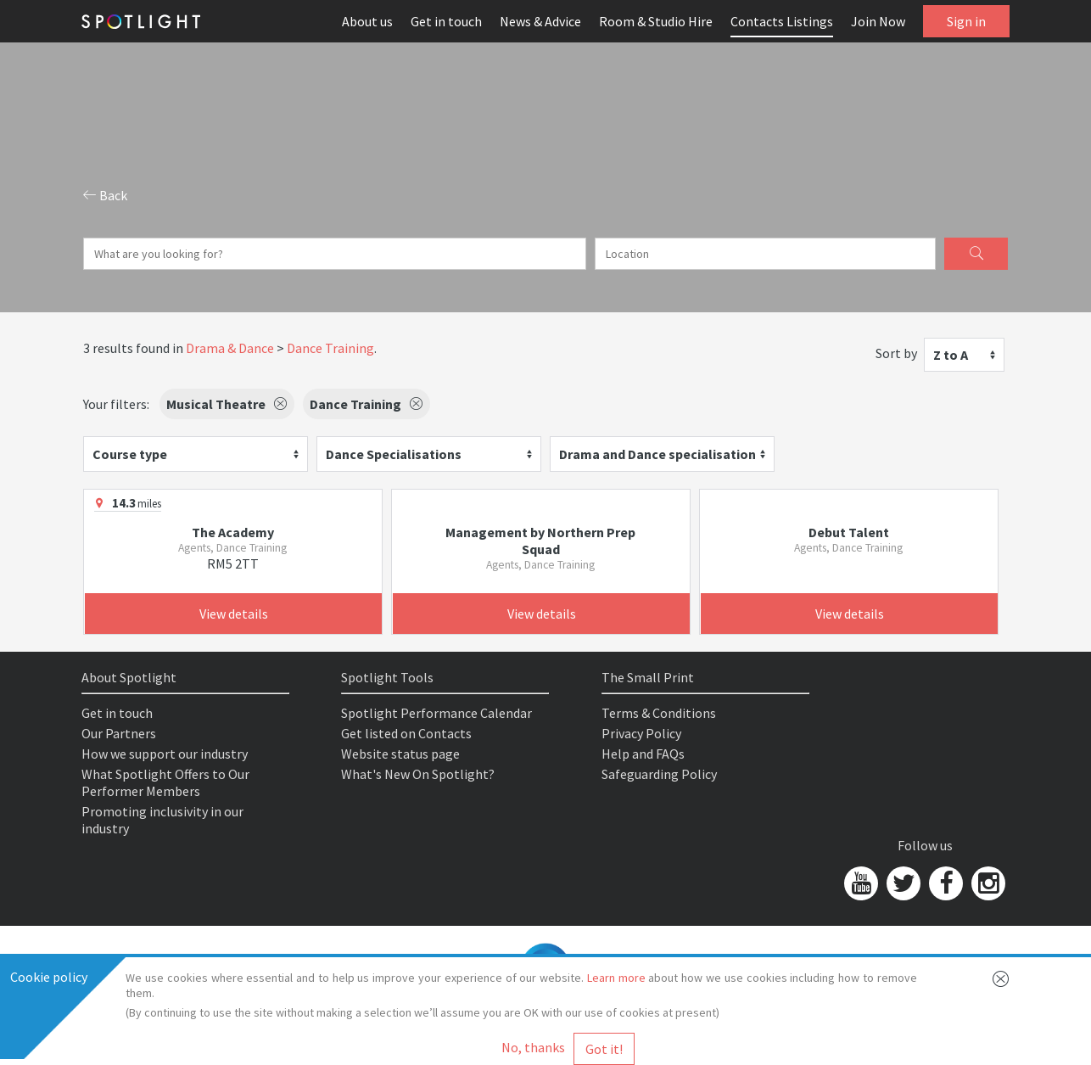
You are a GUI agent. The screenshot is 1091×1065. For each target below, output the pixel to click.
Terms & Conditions (658, 712)
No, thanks (533, 1047)
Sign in (966, 21)
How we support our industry (164, 753)
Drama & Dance (230, 347)
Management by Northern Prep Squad (540, 541)
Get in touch (446, 21)
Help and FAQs (643, 753)
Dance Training (330, 347)
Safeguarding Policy (659, 773)
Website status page (400, 753)
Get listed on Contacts (406, 733)
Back (105, 195)
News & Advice (540, 21)
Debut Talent (848, 532)
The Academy (233, 532)
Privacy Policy (641, 733)
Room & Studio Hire (656, 21)
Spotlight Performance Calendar (436, 712)
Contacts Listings (781, 21)
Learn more (616, 977)
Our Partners (118, 733)
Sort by (896, 353)
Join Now (878, 21)
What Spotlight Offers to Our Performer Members (165, 782)
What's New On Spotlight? (418, 773)
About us (367, 21)
